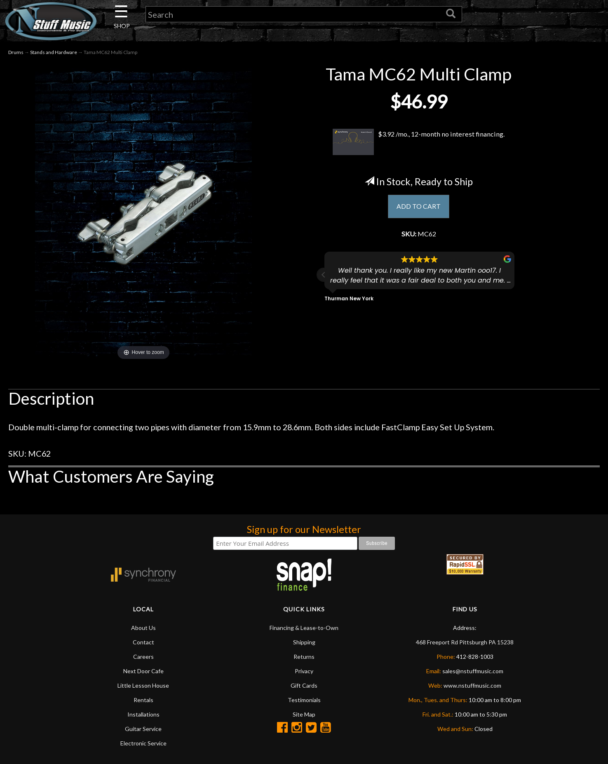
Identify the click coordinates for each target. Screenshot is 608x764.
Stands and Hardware (53, 53)
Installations (143, 714)
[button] (323, 277)
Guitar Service (143, 729)
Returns (304, 656)
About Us (143, 628)
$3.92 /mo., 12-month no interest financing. (418, 142)
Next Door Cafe (143, 671)
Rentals (143, 700)
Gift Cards (304, 685)
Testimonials (304, 700)
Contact (143, 642)
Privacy (304, 671)
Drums (15, 53)
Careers (143, 656)
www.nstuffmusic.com (472, 685)
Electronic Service (143, 743)
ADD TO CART (418, 207)
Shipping (304, 642)
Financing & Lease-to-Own (304, 628)
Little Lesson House (143, 685)
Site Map (304, 714)
